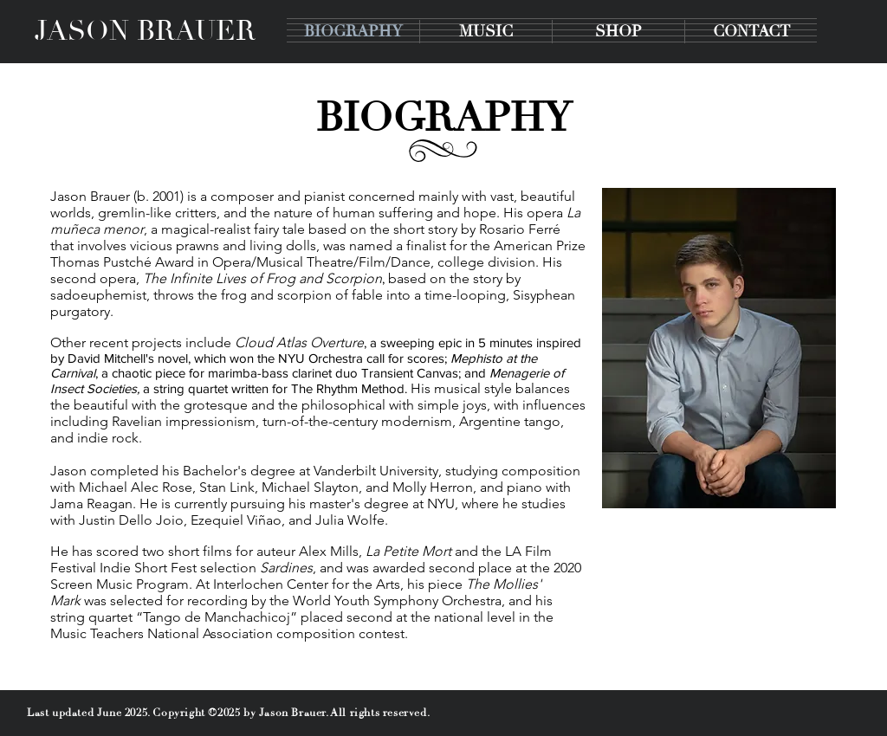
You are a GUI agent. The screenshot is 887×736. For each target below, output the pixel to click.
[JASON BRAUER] (145, 31)
